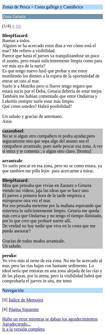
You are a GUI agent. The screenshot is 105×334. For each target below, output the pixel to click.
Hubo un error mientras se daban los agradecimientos (50, 319)
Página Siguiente (24, 309)
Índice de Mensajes (26, 300)
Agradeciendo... (16, 324)
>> (18, 26)
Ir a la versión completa (23, 329)
